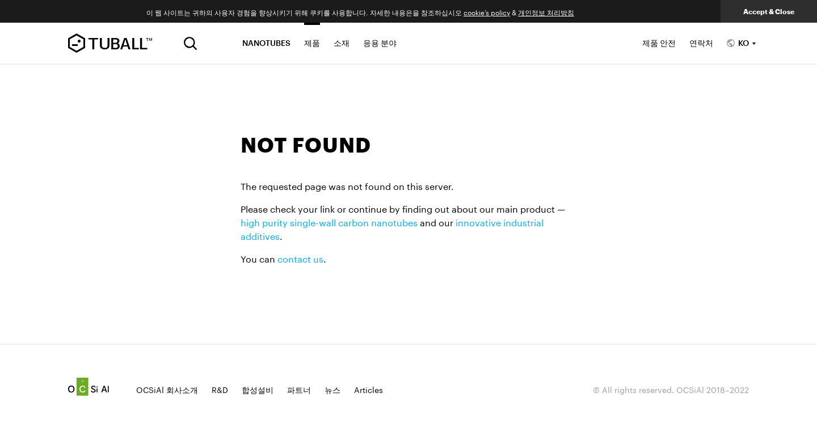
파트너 (299, 389)
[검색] (190, 43)
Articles (368, 389)
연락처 (701, 43)
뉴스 (332, 389)
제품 (312, 43)
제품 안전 (659, 43)
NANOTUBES (266, 43)
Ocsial (88, 387)
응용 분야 (380, 43)
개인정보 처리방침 (546, 11)
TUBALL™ (110, 43)
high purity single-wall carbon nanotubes (329, 221)
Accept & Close (768, 11)
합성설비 (257, 389)
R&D (220, 389)
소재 (341, 43)
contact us (300, 258)
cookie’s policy (487, 11)
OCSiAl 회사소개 (167, 389)
